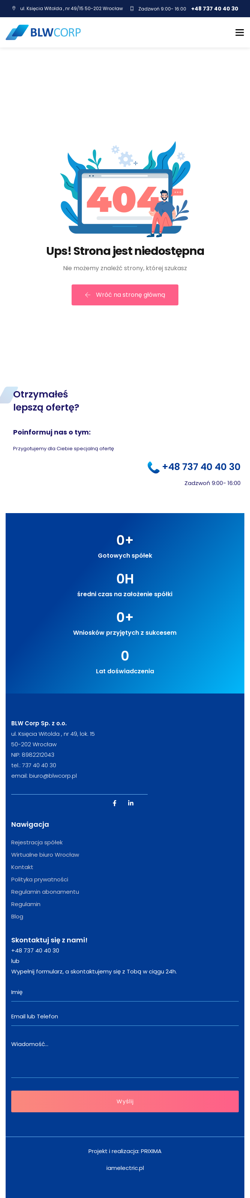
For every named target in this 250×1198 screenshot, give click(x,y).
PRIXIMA (151, 1151)
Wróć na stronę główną (125, 294)
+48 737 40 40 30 (214, 8)
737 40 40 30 (39, 765)
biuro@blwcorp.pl (53, 776)
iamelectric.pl (125, 1168)
